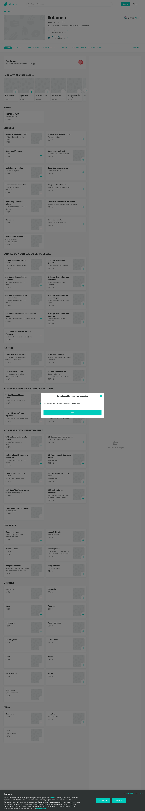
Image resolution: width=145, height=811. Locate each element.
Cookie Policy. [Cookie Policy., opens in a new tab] (41, 809)
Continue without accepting (133, 794)
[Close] (101, 396)
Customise (103, 801)
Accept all (118, 801)
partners (52, 798)
